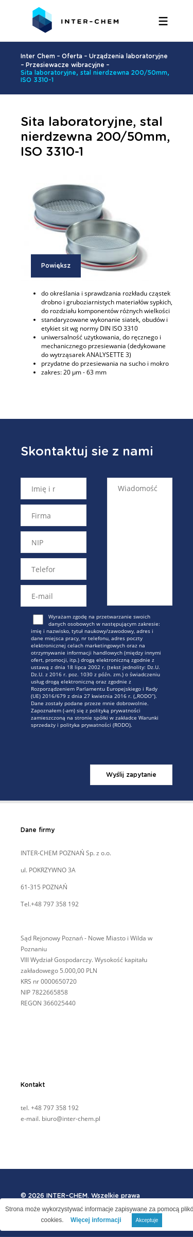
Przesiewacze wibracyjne (65, 65)
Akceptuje (147, 1220)
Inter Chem (38, 56)
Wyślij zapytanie (131, 775)
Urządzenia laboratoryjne (128, 56)
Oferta (72, 56)
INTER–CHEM (66, 1196)
